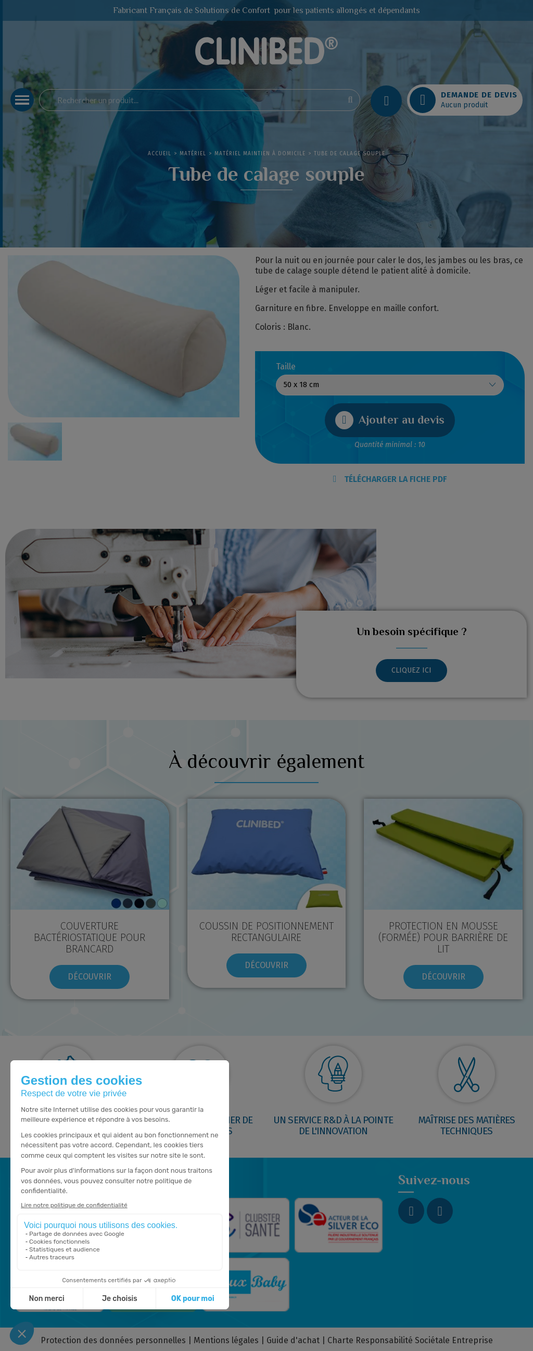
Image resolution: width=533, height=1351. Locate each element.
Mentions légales (226, 1340)
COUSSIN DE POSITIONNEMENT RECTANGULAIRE (266, 932)
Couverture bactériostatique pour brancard (89, 937)
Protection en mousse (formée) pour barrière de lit (443, 937)
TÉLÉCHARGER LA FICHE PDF (390, 479)
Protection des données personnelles (113, 1340)
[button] (390, 420)
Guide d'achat (293, 1340)
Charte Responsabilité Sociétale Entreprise (410, 1340)
